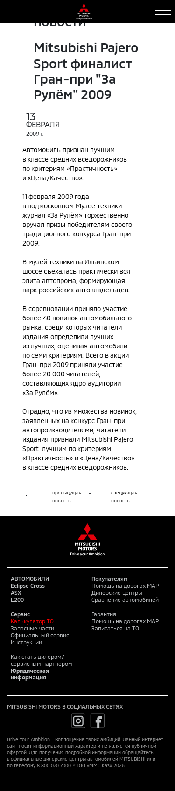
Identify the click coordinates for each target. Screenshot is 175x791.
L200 (17, 599)
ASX (16, 592)
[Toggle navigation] (163, 11)
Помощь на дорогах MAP (125, 585)
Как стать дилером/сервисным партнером (41, 660)
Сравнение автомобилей (125, 599)
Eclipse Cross (28, 585)
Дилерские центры (116, 592)
